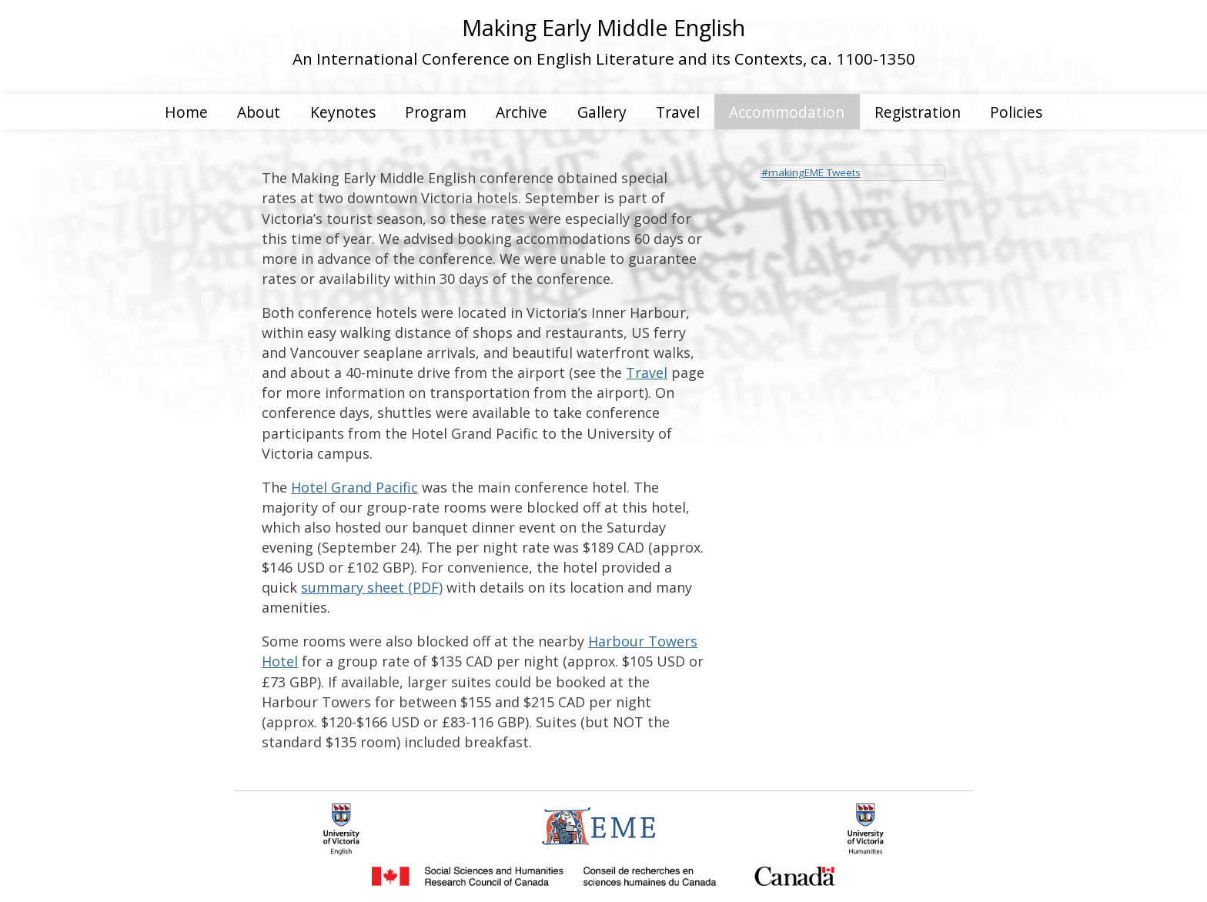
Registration (917, 112)
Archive (521, 112)
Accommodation (786, 112)
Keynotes (343, 112)
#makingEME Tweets (811, 172)
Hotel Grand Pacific (354, 487)
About (258, 112)
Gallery (602, 112)
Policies (1016, 112)
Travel (678, 112)
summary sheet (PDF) (372, 587)
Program (435, 112)
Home (186, 112)
